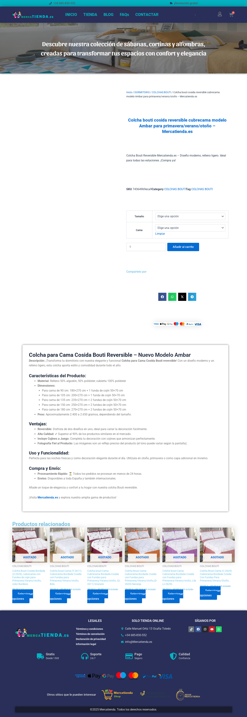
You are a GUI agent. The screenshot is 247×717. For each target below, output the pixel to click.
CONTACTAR (146, 14)
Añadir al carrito (183, 247)
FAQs (124, 14)
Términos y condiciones (89, 628)
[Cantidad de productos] (146, 247)
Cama (139, 230)
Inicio (129, 92)
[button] (162, 297)
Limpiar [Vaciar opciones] (160, 233)
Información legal (86, 644)
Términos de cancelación (90, 634)
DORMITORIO (142, 92)
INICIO (71, 14)
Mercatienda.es (48, 497)
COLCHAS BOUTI (161, 92)
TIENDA (90, 14)
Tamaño (139, 216)
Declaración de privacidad (91, 639)
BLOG (108, 14)
